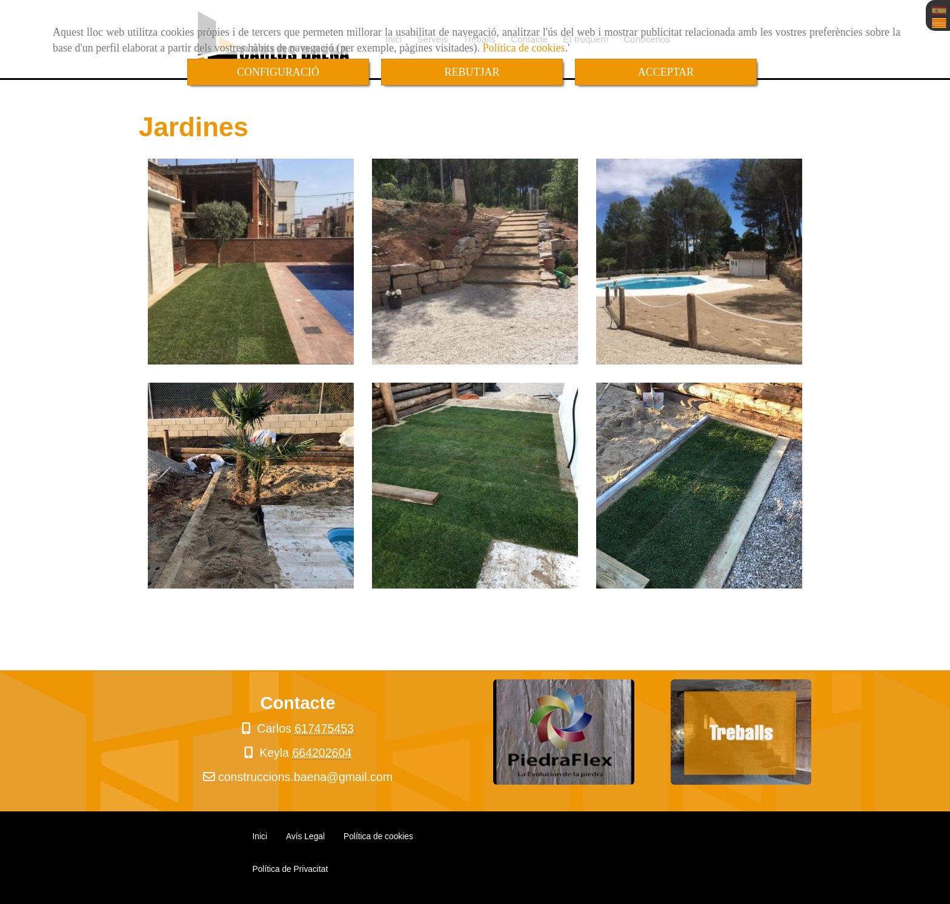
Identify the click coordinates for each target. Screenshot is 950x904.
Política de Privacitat (290, 869)
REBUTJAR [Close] (471, 72)
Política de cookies (524, 48)
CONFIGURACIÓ (278, 72)
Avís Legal (305, 836)
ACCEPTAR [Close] (666, 72)
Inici (260, 836)
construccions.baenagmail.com (305, 777)
